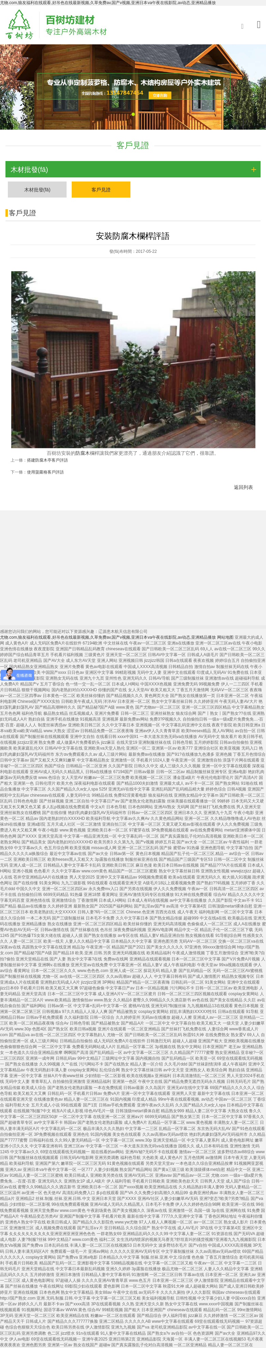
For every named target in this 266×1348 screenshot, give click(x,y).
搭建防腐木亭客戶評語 (47, 465)
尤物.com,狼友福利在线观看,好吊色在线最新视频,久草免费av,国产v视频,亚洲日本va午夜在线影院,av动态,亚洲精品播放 (108, 2)
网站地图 (225, 637)
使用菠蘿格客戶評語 (45, 477)
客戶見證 (101, 189)
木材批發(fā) (37, 189)
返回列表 (243, 492)
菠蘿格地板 (17, 617)
